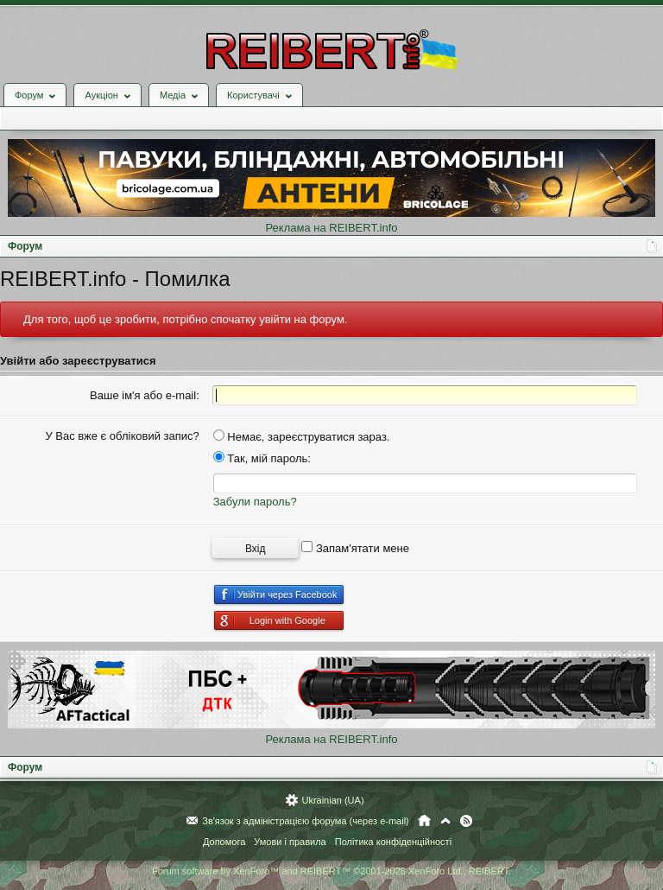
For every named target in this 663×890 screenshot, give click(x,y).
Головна (424, 821)
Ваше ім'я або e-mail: (144, 395)
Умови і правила (289, 841)
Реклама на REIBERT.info (331, 227)
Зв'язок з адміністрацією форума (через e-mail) (305, 821)
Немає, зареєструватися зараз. (301, 436)
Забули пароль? (255, 501)
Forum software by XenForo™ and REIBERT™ (331, 871)
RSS (466, 821)
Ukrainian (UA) (332, 800)
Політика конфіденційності (393, 841)
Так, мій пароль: (262, 458)
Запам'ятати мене (355, 548)
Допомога (224, 841)
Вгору (445, 821)
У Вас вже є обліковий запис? (122, 435)
